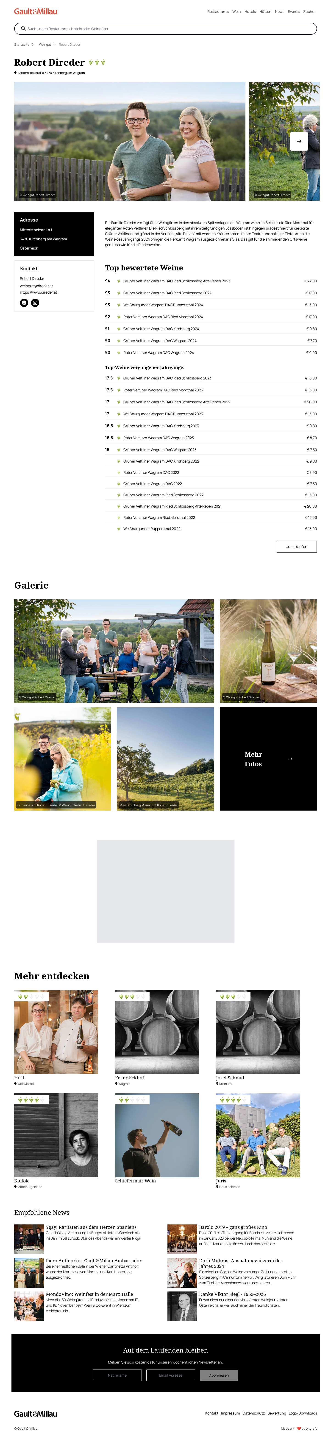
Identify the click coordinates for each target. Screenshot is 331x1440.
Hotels (250, 11)
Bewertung (276, 1413)
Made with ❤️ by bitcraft (299, 1428)
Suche (308, 11)
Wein (236, 11)
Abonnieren (219, 1375)
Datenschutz (254, 1413)
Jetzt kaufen (296, 546)
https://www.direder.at (38, 292)
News (279, 11)
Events (294, 11)
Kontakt (211, 1413)
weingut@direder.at (36, 285)
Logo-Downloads (303, 1413)
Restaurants (218, 11)
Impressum (230, 1413)
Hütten (265, 11)
